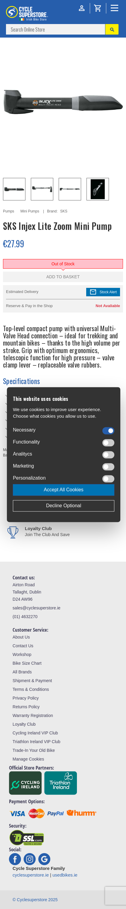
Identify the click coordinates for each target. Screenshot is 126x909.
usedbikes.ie (64, 874)
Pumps (8, 211)
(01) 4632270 (25, 616)
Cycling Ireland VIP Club (35, 733)
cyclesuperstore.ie (31, 874)
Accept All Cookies (64, 489)
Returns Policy (26, 706)
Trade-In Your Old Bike (34, 750)
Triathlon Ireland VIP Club (36, 741)
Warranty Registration (33, 715)
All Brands (22, 672)
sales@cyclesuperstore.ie (36, 607)
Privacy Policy (26, 698)
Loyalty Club (24, 724)
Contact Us (23, 645)
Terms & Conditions (31, 689)
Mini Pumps (29, 211)
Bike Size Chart (27, 663)
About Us (21, 637)
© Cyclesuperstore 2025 (35, 899)
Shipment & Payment (32, 680)
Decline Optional (63, 505)
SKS (63, 211)
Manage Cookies (28, 759)
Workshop (22, 654)
